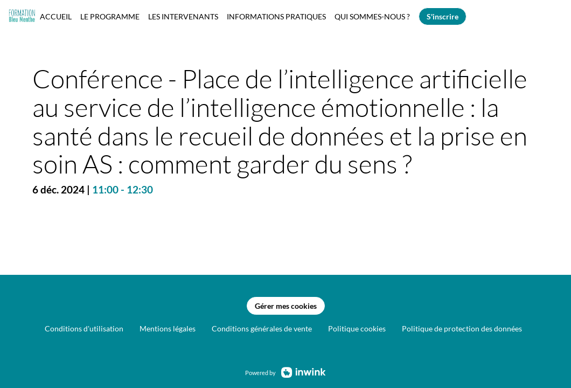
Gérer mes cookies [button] (286, 306)
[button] (442, 16)
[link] (56, 16)
